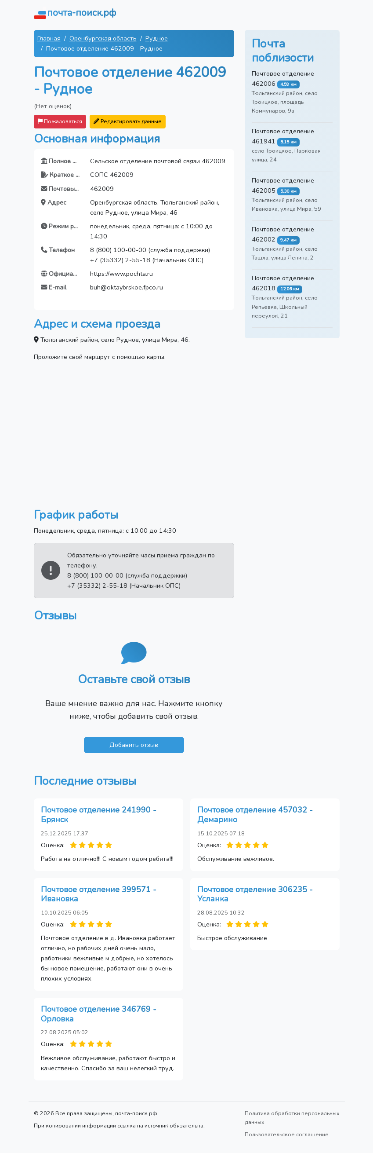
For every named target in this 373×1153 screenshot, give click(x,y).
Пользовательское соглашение (287, 1134)
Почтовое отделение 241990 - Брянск (98, 815)
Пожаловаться (60, 121)
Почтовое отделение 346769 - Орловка (98, 1014)
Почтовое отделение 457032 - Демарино (255, 815)
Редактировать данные (128, 121)
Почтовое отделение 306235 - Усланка (255, 894)
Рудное (156, 38)
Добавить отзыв (133, 744)
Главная (49, 38)
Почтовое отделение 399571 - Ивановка (98, 894)
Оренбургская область (103, 38)
